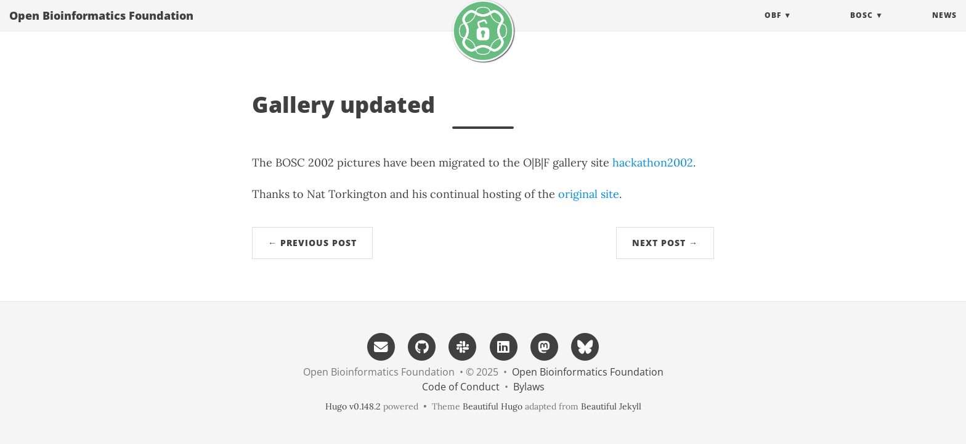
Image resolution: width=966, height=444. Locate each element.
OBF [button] (773, 27)
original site (588, 194)
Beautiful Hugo (492, 406)
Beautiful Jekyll (611, 406)
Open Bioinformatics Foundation (101, 27)
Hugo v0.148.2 (353, 406)
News (944, 27)
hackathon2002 (652, 162)
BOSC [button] (861, 27)
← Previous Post (312, 243)
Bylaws (529, 386)
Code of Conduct (461, 386)
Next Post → (665, 243)
